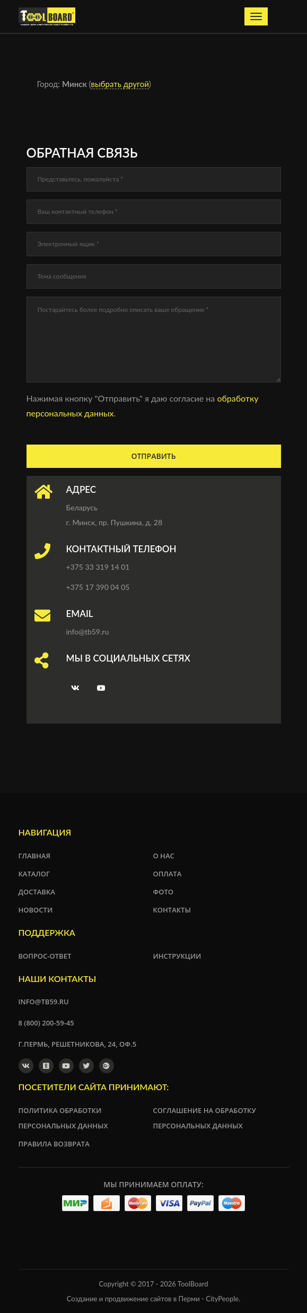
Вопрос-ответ (45, 956)
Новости (36, 910)
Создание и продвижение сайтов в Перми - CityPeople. (153, 1298)
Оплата (167, 874)
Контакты (172, 910)
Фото (163, 892)
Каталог (34, 874)
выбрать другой (119, 84)
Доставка (37, 892)
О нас (163, 855)
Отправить (153, 456)
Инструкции (177, 956)
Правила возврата (54, 1144)
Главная (34, 855)
